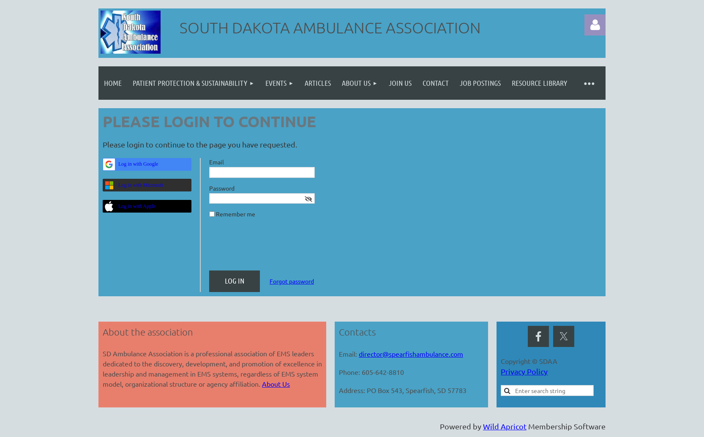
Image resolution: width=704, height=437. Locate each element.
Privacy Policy (524, 371)
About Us (276, 384)
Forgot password (292, 281)
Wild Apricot (505, 426)
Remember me (235, 214)
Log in (595, 25)
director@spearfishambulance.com (411, 354)
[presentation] (273, 247)
